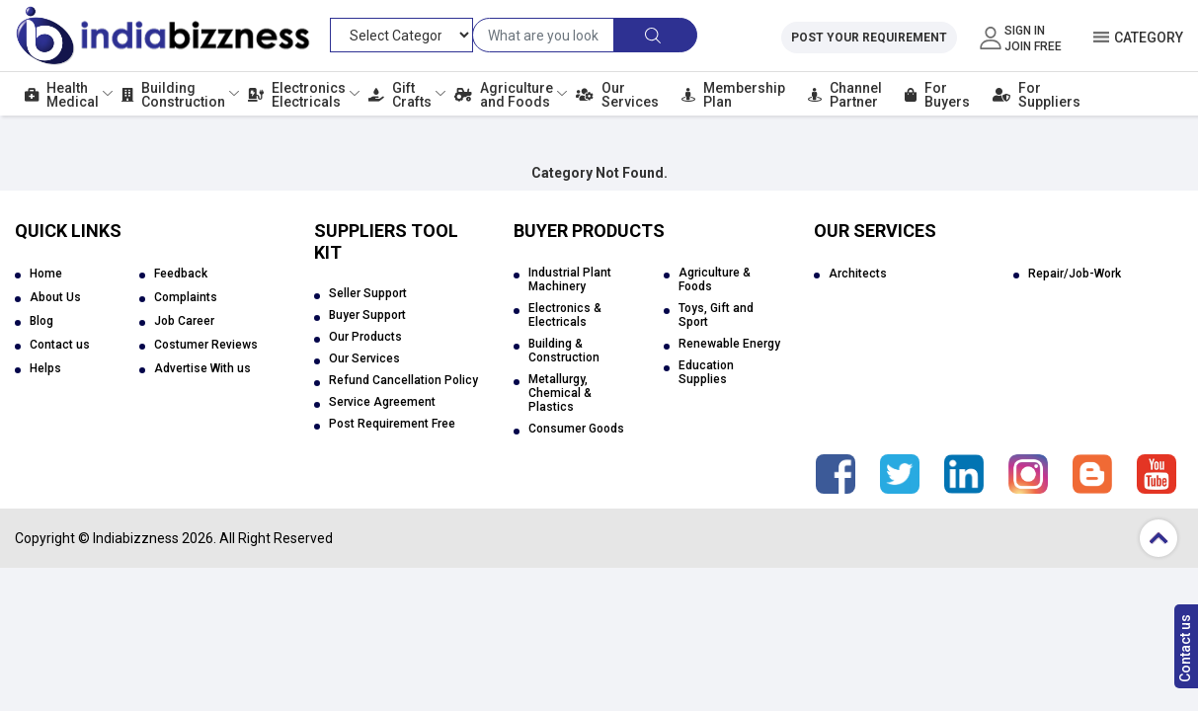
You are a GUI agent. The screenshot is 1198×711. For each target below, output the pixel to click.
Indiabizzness (136, 538)
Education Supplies (706, 372)
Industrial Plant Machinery (569, 279)
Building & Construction (563, 350)
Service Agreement (382, 402)
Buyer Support (367, 315)
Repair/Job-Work (1074, 273)
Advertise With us (202, 368)
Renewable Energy (729, 344)
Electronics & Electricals (564, 315)
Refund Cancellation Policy (403, 380)
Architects (858, 273)
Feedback (180, 273)
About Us (55, 297)
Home (46, 273)
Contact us (1185, 648)
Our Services (364, 358)
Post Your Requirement (869, 37)
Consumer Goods (576, 428)
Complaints (185, 297)
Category (1148, 37)
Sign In (1024, 31)
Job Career (184, 321)
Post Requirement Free (392, 424)
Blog (41, 321)
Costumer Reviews (206, 345)
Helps (45, 368)
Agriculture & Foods (715, 279)
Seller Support (368, 293)
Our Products (365, 337)
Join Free (1033, 46)
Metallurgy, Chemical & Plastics (560, 393)
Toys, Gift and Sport (716, 315)
